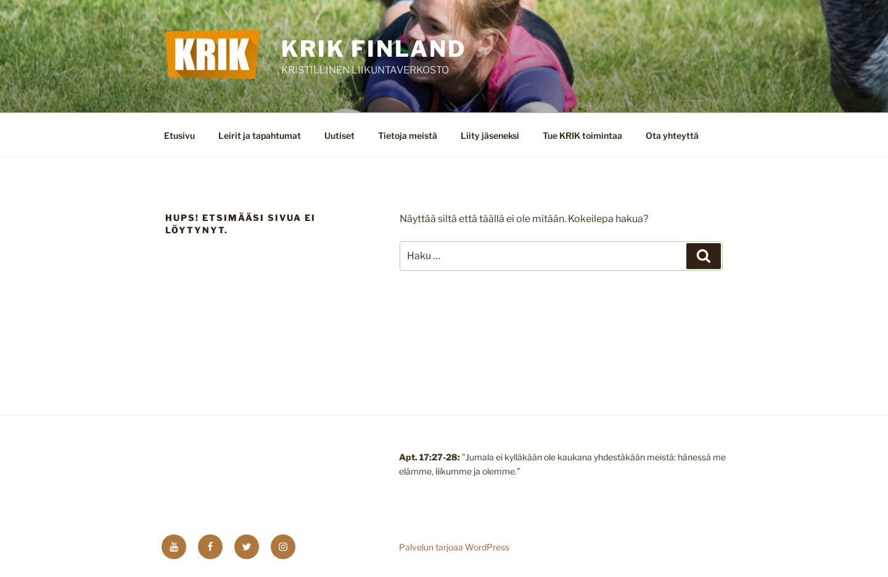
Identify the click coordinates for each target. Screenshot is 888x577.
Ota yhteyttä (672, 135)
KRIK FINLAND (373, 48)
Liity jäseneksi (490, 135)
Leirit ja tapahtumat (259, 135)
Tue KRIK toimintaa (582, 135)
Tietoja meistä (407, 135)
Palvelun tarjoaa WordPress (454, 547)
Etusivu (179, 135)
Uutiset (339, 135)
